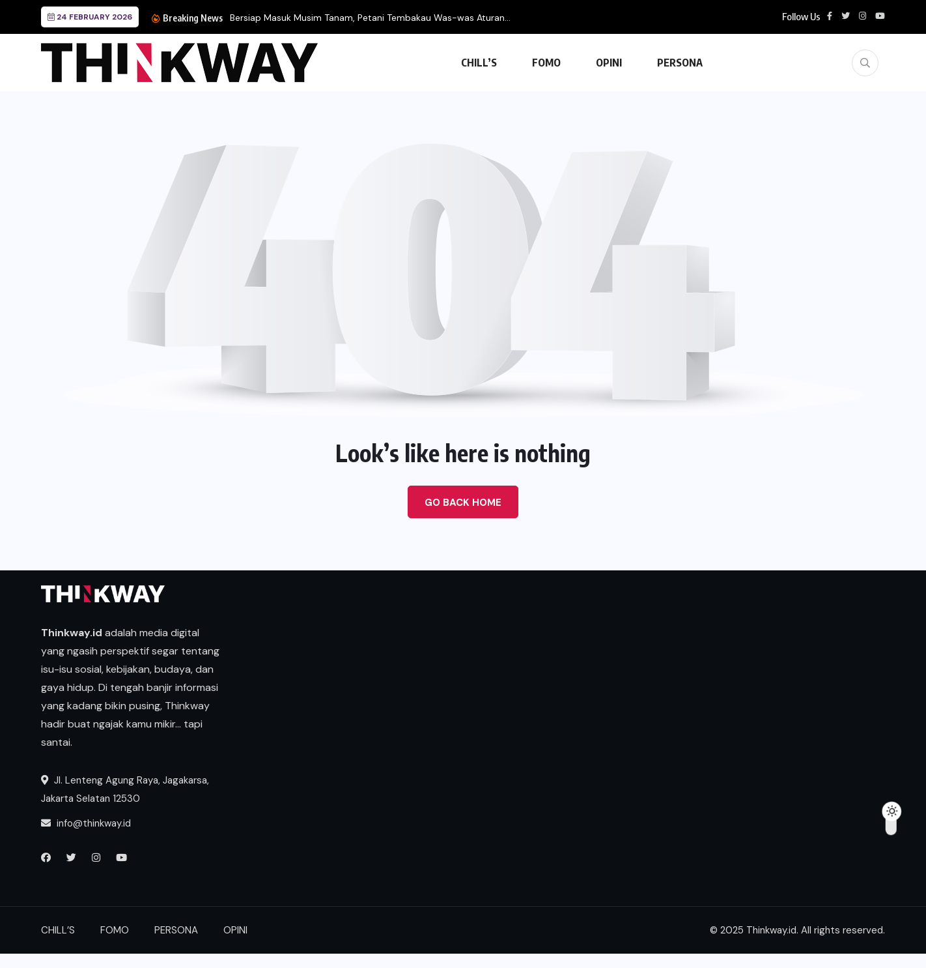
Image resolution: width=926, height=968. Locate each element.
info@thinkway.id (86, 823)
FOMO (546, 62)
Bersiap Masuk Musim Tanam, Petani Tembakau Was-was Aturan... (370, 17)
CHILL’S (479, 62)
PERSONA (680, 62)
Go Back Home (463, 502)
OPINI (609, 62)
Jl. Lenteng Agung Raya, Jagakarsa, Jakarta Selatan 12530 (125, 789)
